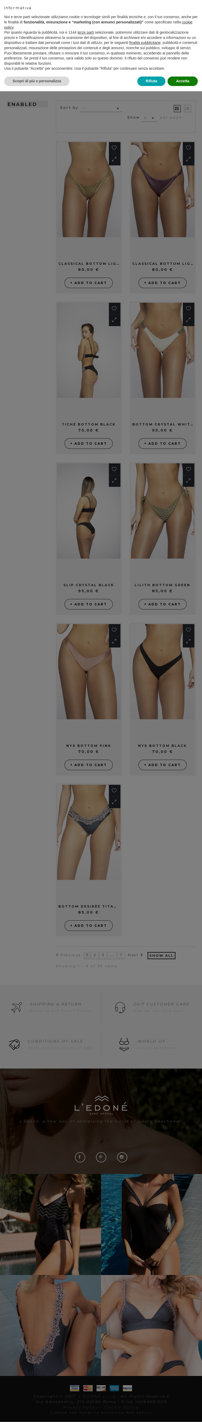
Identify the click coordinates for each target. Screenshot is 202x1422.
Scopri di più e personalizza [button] (37, 81)
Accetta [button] (182, 81)
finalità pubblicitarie (144, 43)
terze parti (86, 32)
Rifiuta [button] (151, 81)
